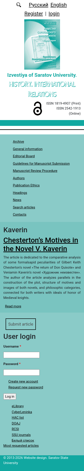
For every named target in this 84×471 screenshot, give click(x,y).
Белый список (23, 440)
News (17, 200)
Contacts (19, 214)
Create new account (23, 381)
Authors (19, 178)
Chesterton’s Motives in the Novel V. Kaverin (40, 244)
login (54, 13)
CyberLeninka (22, 412)
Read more (13, 306)
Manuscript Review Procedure (35, 171)
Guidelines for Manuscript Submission (41, 164)
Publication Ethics (26, 185)
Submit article (20, 324)
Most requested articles (21, 446)
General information (28, 149)
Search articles (24, 207)
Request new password (26, 387)
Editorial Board (24, 156)
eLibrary (18, 406)
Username (12, 346)
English (58, 5)
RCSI (15, 429)
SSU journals (21, 435)
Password (12, 364)
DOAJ (16, 423)
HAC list (18, 418)
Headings (20, 193)
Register (33, 13)
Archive (18, 142)
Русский (38, 5)
